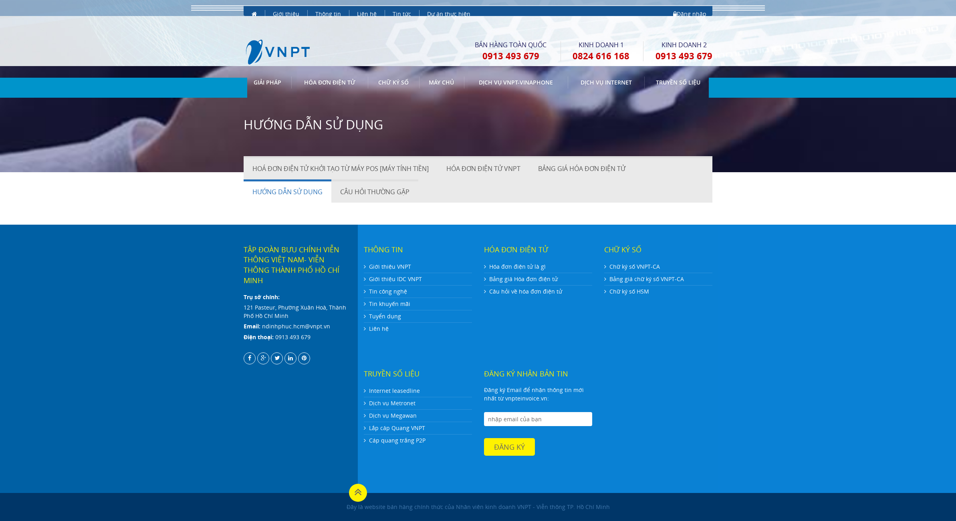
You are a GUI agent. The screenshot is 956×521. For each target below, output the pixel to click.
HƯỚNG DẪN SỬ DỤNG (287, 191)
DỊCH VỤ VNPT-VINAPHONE (516, 67)
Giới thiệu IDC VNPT (395, 279)
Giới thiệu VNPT (390, 266)
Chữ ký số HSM (629, 291)
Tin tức (402, 8)
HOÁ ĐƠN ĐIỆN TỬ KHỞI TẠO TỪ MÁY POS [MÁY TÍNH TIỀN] (340, 168)
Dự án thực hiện (448, 8)
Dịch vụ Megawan (393, 415)
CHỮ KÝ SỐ (393, 67)
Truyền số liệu (678, 67)
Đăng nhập (689, 8)
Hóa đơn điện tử (329, 67)
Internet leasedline (394, 390)
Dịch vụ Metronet (392, 403)
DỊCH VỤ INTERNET (606, 67)
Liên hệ (367, 8)
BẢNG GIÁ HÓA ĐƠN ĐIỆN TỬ (581, 168)
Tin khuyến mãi (389, 304)
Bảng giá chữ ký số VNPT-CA (646, 279)
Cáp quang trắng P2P (397, 440)
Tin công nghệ (388, 291)
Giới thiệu (286, 8)
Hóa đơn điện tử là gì (517, 266)
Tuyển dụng (385, 316)
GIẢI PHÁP (267, 67)
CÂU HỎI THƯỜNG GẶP (374, 191)
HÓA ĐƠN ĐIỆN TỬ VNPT (483, 168)
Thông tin (328, 8)
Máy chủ (441, 67)
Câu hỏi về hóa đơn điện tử (525, 291)
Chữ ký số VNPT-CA (634, 266)
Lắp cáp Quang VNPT (397, 428)
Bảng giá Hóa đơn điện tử (523, 279)
